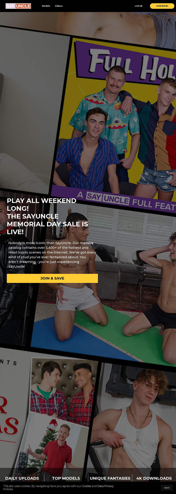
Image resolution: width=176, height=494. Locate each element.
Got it (166, 488)
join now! (162, 6)
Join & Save (52, 278)
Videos (59, 6)
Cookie (87, 486)
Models (46, 6)
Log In (138, 6)
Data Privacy (105, 486)
